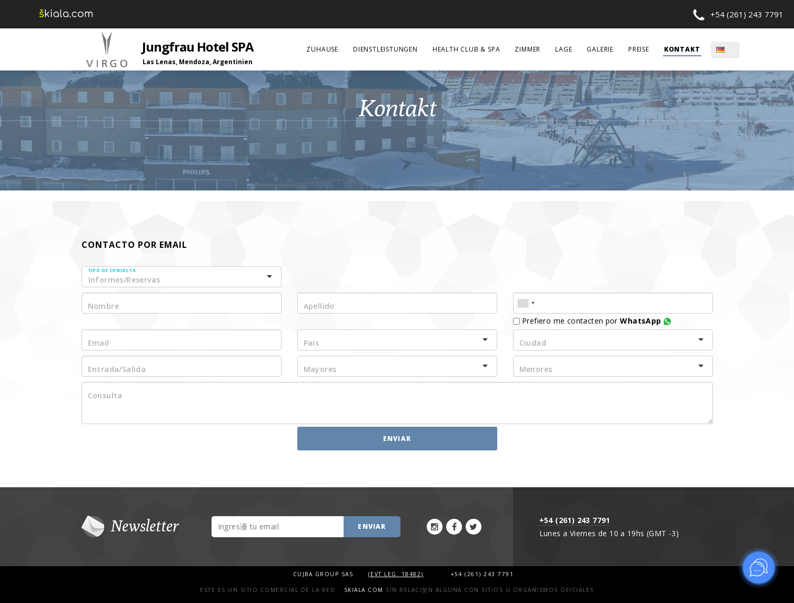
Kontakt (682, 49)
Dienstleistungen (385, 49)
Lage (563, 49)
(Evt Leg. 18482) (396, 574)
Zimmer (527, 49)
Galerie (600, 49)
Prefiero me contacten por (592, 321)
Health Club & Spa (466, 49)
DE (732, 49)
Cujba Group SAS (324, 574)
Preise (638, 49)
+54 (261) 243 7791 (746, 14)
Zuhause (322, 49)
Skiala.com (364, 590)
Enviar (397, 438)
